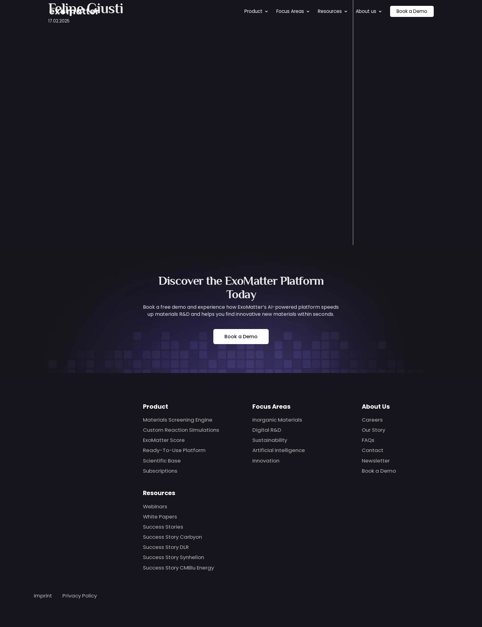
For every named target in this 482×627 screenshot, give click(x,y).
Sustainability (269, 440)
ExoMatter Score (164, 440)
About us (366, 10)
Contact (372, 450)
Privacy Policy (79, 595)
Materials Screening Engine (177, 419)
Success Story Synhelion (173, 557)
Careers (372, 419)
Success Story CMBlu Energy (178, 567)
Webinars (155, 506)
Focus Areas (290, 10)
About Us (376, 406)
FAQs (368, 440)
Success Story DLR (166, 547)
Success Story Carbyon (172, 537)
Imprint (43, 595)
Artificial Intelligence (278, 450)
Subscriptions (160, 470)
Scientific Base (162, 460)
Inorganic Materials (277, 419)
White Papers (160, 516)
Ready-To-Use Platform (174, 450)
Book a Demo (412, 10)
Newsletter (376, 460)
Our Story (373, 430)
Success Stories (163, 526)
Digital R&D (266, 430)
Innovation (265, 460)
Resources (330, 10)
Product (253, 10)
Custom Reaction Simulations (181, 430)
